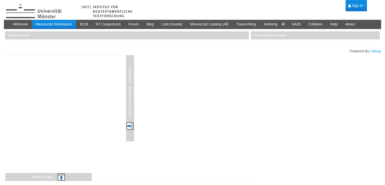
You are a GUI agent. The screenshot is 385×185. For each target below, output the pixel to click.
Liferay (375, 51)
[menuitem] (356, 5)
